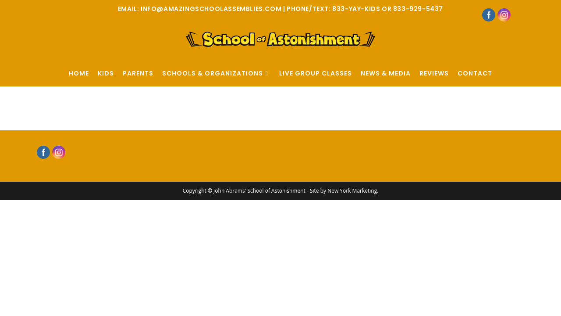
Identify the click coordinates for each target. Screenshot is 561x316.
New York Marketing (352, 193)
